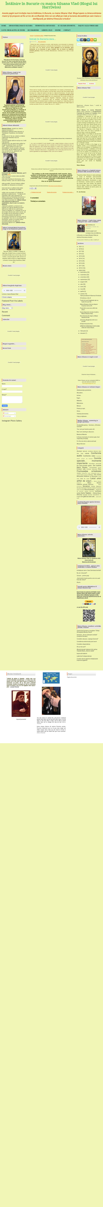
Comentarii (7, 416)
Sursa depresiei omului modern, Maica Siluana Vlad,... (89, 312)
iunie (81, 286)
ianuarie (82, 333)
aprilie (82, 291)
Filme (99, 469)
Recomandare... (90, 490)
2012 (80, 263)
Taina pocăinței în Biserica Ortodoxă (90, 295)
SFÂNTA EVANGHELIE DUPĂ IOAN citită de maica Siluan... (90, 326)
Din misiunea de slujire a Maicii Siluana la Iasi (89, 316)
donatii (99, 468)
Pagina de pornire (51, 192)
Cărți (82, 454)
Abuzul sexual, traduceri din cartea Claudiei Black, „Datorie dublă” (87, 650)
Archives (91, 83)
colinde (87, 454)
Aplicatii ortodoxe (88, 452)
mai (81, 289)
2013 (80, 261)
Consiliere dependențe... (84, 645)
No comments (42, 41)
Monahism (86, 487)
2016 (80, 253)
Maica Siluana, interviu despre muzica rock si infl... (89, 305)
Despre (58, 30)
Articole (96, 452)
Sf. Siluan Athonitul (66, 26)
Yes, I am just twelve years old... (86, 430)
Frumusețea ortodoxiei (45, 26)
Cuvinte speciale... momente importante (89, 461)
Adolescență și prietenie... (84, 391)
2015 (80, 256)
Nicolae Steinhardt (82, 488)
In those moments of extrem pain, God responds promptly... (88, 438)
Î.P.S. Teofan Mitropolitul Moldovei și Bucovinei (89, 476)
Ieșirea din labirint (82, 654)
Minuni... (79, 406)
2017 (80, 251)
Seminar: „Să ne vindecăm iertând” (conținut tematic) (87, 636)
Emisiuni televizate (92, 469)
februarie (83, 331)
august (82, 282)
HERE (97, 381)
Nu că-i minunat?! (82, 573)
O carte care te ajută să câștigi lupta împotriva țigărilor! (87, 660)
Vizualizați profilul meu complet (88, 239)
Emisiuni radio (81, 469)
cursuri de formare (87, 459)
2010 (80, 268)
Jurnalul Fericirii (14, 687)
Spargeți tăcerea (87, 495)
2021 (80, 246)
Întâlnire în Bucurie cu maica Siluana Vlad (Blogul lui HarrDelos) (51, 5)
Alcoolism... (80, 393)
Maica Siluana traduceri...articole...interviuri (89, 484)
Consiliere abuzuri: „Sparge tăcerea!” (87, 639)
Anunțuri (79, 452)
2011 (80, 265)
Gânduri (79, 474)
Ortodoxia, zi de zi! (85, 298)
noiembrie (83, 274)
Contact (67, 30)
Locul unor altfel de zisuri (13, 30)
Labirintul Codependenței (84, 657)
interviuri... (91, 475)
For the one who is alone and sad (86, 442)
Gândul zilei (47, 30)
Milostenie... (80, 404)
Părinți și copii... (81, 409)
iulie (81, 284)
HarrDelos (91, 224)
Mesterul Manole (82, 435)
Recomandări (33, 30)
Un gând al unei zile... (88, 497)
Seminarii (91, 492)
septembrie (83, 279)
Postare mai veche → (68, 192)
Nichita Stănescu (96, 487)
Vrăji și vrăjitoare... (82, 417)
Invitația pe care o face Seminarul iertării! (89, 571)
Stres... (79, 412)
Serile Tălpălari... (86, 494)
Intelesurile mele (86, 474)
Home (3, 26)
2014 (80, 258)
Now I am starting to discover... (86, 432)
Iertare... (79, 396)
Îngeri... (79, 398)
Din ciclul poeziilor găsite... (85, 466)
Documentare (93, 468)
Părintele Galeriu (91, 488)
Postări (6, 413)
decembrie (83, 272)
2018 (80, 249)
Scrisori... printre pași (83, 576)
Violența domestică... (83, 414)
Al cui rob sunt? (81, 647)
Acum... (79, 583)
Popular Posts (82, 83)
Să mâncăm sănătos (82, 492)
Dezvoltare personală (95, 464)
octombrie (83, 277)
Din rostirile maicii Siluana (20, 26)
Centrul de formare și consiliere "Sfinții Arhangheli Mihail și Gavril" (88, 632)
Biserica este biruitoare (89, 562)
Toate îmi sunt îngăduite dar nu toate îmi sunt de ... (89, 301)
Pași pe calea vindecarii (88, 26)
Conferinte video (38, 35)
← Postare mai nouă (35, 192)
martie (82, 294)
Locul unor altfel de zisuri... (89, 480)
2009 (80, 270)
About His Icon (81, 444)
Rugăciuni (98, 490)
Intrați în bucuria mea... (42, 39)
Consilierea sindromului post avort (87, 642)
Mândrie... (79, 401)
